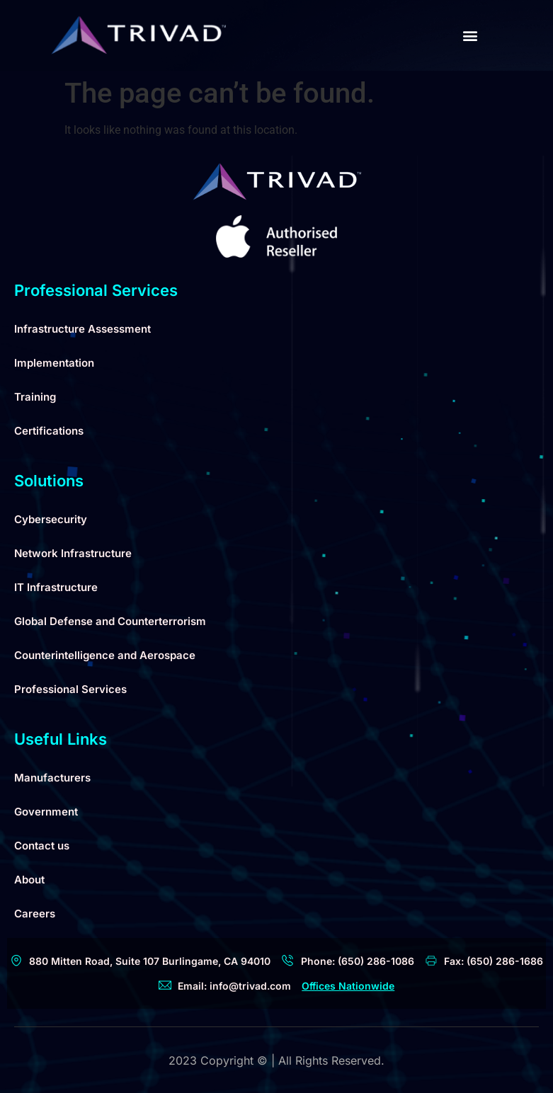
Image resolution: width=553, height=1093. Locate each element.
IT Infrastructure (56, 587)
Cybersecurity (50, 519)
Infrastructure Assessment (82, 329)
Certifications (49, 430)
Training (35, 397)
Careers (34, 913)
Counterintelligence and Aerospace (104, 655)
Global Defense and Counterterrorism (110, 621)
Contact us (41, 845)
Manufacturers (52, 777)
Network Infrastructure (73, 553)
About (29, 879)
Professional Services (70, 689)
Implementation (54, 363)
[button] (469, 35)
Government (46, 811)
